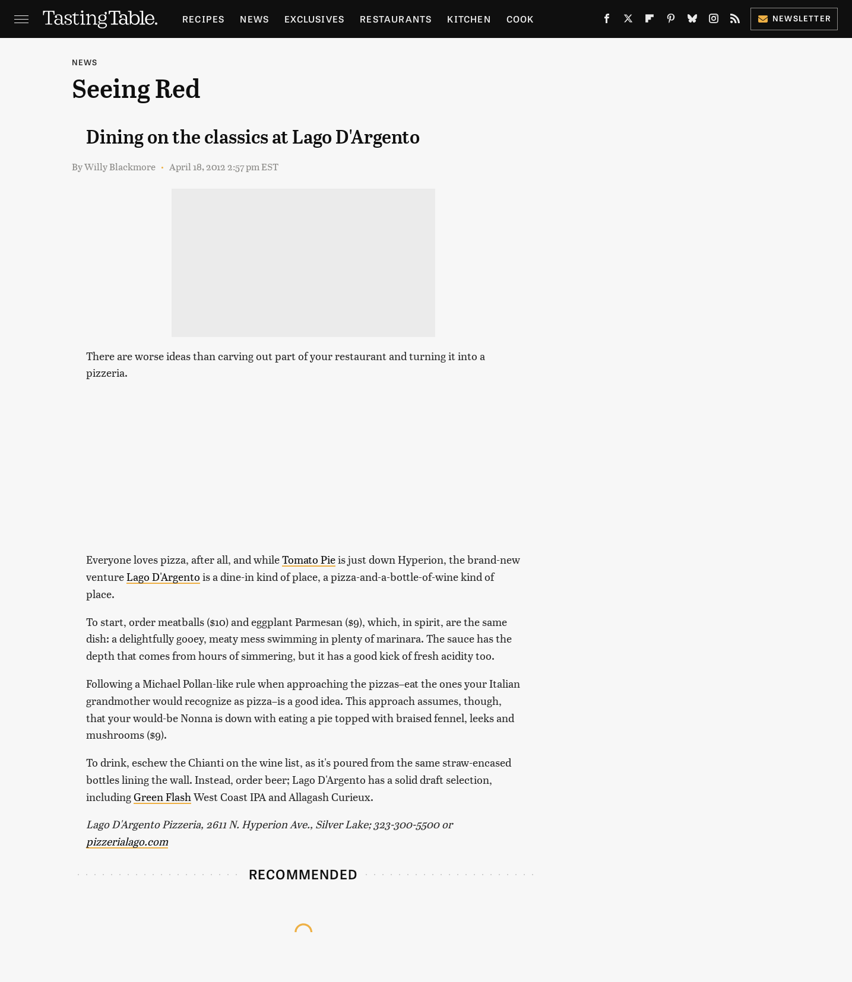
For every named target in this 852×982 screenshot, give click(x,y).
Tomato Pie (308, 559)
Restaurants (396, 19)
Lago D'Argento (163, 576)
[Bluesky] (692, 21)
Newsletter (794, 18)
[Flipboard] (649, 21)
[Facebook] (607, 21)
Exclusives (314, 19)
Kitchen (468, 19)
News (254, 19)
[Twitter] (628, 21)
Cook (520, 19)
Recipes (203, 19)
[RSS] (735, 21)
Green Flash (162, 796)
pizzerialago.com (127, 841)
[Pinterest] (671, 21)
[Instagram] (714, 21)
